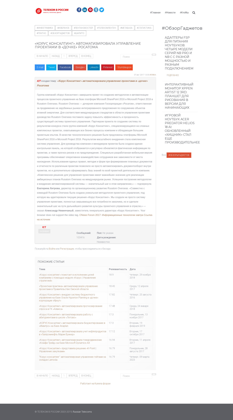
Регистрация (67, 248)
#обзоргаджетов (60, 33)
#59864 (153, 75)
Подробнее (173, 75)
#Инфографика (45, 28)
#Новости (170, 12)
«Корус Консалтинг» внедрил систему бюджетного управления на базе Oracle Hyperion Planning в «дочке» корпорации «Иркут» (68, 297)
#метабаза (126, 28)
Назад (56, 56)
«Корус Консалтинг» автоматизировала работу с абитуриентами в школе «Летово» (66, 316)
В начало (42, 56)
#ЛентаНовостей (83, 28)
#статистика (144, 28)
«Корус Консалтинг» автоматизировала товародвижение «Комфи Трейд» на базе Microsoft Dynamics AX (70, 341)
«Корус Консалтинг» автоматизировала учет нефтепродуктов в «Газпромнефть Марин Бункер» (72, 333)
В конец (86, 56)
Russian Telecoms (82, 411)
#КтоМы (184, 12)
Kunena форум (102, 383)
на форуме (44, 231)
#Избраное (63, 28)
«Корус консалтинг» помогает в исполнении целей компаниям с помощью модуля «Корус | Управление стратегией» (67, 277)
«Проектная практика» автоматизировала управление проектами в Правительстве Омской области (68, 288)
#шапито (79, 33)
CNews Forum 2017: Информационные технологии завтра (111, 215)
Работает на (87, 383)
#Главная (155, 12)
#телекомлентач (106, 28)
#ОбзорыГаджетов (179, 155)
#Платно (41, 33)
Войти (52, 248)
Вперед (73, 56)
